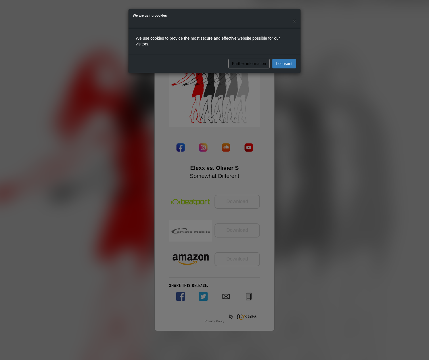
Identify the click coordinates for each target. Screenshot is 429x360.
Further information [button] (249, 63)
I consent (284, 63)
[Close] (294, 21)
